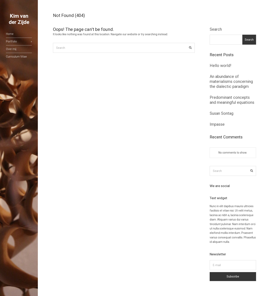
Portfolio (11, 41)
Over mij (11, 49)
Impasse (217, 124)
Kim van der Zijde (19, 19)
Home (10, 33)
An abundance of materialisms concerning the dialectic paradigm (231, 81)
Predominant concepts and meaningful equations (232, 100)
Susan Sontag (221, 113)
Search (216, 29)
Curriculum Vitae (16, 56)
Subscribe (233, 276)
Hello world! (220, 65)
